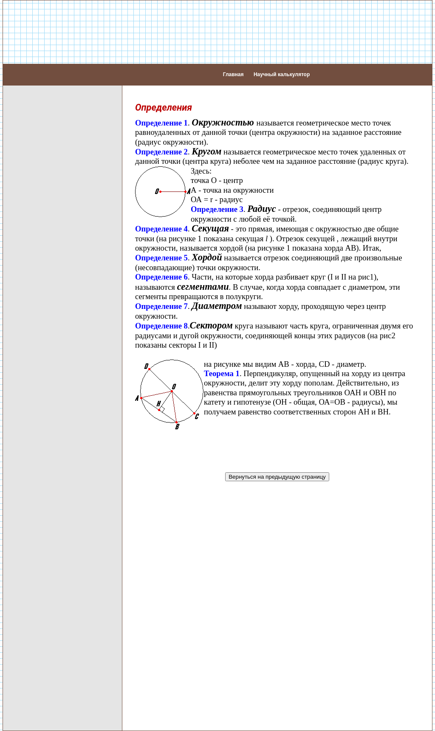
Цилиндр (25, 524)
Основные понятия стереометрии (41, 245)
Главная (233, 71)
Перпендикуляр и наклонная (56, 170)
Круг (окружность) (39, 180)
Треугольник (30, 190)
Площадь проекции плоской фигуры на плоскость (55, 470)
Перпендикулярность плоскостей (44, 452)
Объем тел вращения (45, 555)
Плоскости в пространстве (53, 417)
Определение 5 (161, 250)
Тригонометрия (35, 674)
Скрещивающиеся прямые (53, 300)
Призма (23, 504)
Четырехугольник (38, 200)
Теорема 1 (222, 365)
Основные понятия (41, 121)
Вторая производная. (63, 639)
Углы (19, 142)
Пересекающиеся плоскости (56, 427)
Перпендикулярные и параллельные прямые (47, 155)
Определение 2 (161, 144)
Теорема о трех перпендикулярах (39, 385)
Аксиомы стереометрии (48, 259)
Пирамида (27, 494)
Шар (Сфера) (32, 545)
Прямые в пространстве (49, 269)
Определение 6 (161, 269)
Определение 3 (217, 201)
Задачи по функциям (63, 662)
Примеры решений (40, 576)
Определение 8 (161, 318)
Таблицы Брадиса (39, 596)
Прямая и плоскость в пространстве (46, 314)
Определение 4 (161, 221)
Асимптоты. (48, 616)
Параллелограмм (38, 210)
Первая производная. (63, 628)
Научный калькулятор (282, 71)
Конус (20, 535)
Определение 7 (161, 298)
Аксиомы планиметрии (47, 131)
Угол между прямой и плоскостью (45, 367)
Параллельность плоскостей (56, 438)
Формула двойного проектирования (41, 403)
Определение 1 (161, 115)
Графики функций (58, 651)
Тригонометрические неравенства (43, 688)
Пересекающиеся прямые (52, 279)
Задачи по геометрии (44, 566)
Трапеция (26, 221)
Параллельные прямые (48, 290)
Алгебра (24, 101)
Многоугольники (36, 231)
